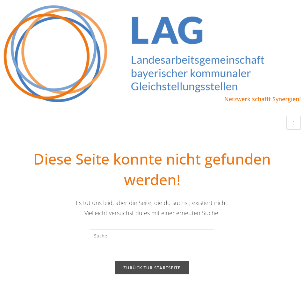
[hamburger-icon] (293, 123)
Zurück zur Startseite (151, 268)
